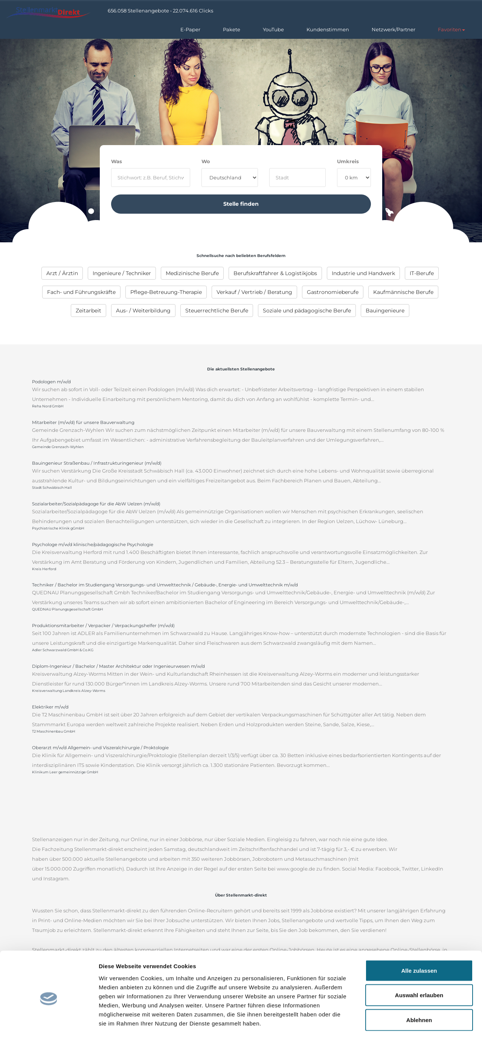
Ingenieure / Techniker (122, 273)
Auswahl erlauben (419, 965)
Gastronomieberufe (332, 292)
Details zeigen (400, 1024)
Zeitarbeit (88, 310)
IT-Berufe (422, 273)
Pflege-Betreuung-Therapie (166, 292)
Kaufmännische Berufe (403, 292)
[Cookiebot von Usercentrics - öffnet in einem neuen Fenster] (49, 1024)
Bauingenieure (385, 310)
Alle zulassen (419, 940)
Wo (205, 161)
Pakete (231, 29)
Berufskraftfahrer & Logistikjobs (275, 273)
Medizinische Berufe (192, 273)
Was (116, 161)
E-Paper (190, 29)
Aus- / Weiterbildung (143, 310)
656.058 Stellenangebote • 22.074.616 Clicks (160, 11)
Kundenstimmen (328, 29)
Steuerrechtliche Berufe (216, 310)
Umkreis (348, 161)
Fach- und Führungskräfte (81, 292)
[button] (451, 29)
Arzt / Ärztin (62, 273)
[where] (297, 177)
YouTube (273, 29)
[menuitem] (62, 273)
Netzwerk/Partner (393, 29)
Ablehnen (419, 989)
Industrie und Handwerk (363, 273)
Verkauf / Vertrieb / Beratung (254, 292)
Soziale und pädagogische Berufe (307, 310)
